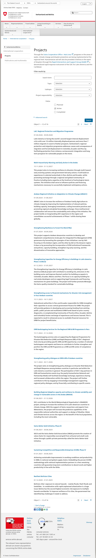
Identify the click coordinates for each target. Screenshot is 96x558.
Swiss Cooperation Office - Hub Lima (58, 54)
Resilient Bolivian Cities (43, 476)
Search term (47, 78)
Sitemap (89, 522)
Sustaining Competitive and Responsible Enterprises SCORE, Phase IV (60, 450)
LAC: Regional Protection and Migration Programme (53, 131)
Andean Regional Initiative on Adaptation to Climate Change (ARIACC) (60, 194)
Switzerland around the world (47, 3)
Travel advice (30, 26)
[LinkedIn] (40, 509)
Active (60, 108)
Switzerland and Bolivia (13, 33)
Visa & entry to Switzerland (71, 26)
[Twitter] (37, 509)
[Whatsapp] (44, 509)
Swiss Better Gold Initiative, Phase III (48, 426)
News (7, 26)
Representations (17, 26)
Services (58, 26)
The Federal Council (13, 3)
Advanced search (41, 117)
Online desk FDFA (29, 520)
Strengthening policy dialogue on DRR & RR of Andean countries (58, 358)
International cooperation (31, 33)
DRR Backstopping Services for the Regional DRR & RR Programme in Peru (61, 329)
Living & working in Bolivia (45, 26)
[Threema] (42, 509)
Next (86, 124)
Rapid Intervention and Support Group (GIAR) (70, 62)
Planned (60, 105)
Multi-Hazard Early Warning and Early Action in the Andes (56, 163)
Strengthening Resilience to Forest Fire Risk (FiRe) (53, 228)
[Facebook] (35, 509)
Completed (62, 112)
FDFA (28, 3)
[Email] (47, 509)
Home (5, 38)
